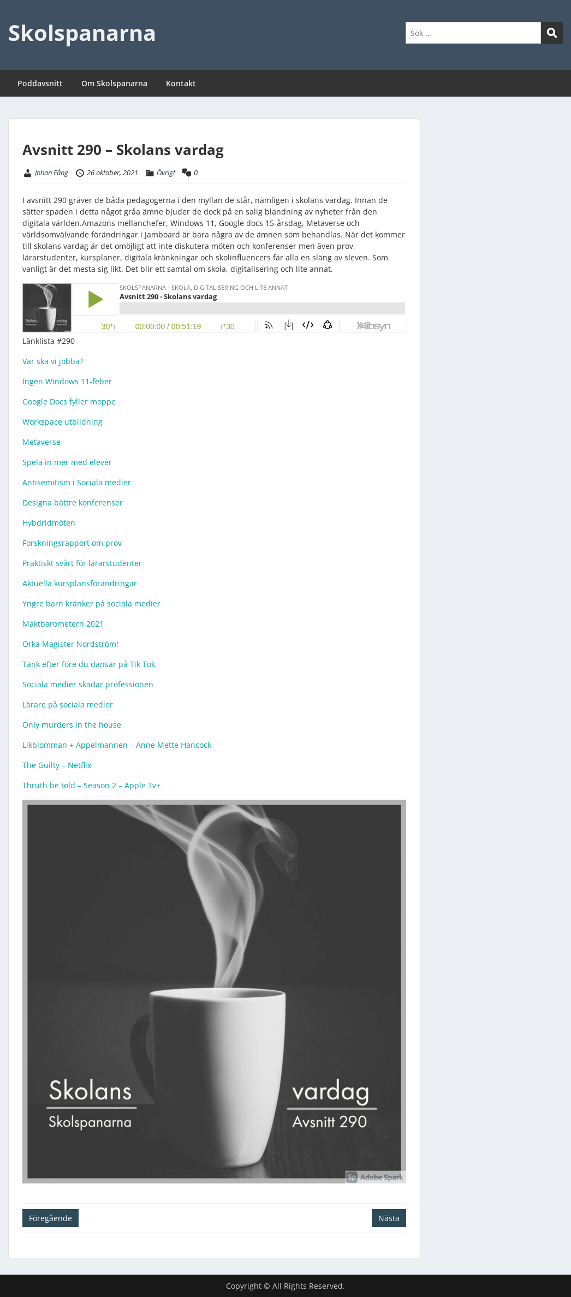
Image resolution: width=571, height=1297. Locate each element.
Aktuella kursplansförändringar (79, 583)
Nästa (389, 1218)
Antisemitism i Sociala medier (76, 482)
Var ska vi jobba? (52, 361)
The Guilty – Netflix (56, 765)
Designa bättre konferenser (72, 502)
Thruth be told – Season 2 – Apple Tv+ (91, 785)
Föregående (50, 1218)
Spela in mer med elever (67, 462)
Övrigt (166, 172)
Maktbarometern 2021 (63, 623)
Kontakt (181, 83)
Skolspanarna (82, 32)
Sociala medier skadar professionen (87, 684)
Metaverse (41, 442)
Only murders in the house (71, 724)
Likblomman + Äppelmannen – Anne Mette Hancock (116, 745)
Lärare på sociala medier (67, 704)
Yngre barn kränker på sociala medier (91, 603)
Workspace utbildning (62, 422)
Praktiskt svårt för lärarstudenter (82, 563)
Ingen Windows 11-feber (67, 381)
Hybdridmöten (48, 522)
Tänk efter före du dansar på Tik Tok (88, 664)
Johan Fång (51, 172)
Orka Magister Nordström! (70, 644)
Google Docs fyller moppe (69, 401)
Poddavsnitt (40, 83)
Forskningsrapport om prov (72, 543)
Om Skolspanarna (114, 83)
